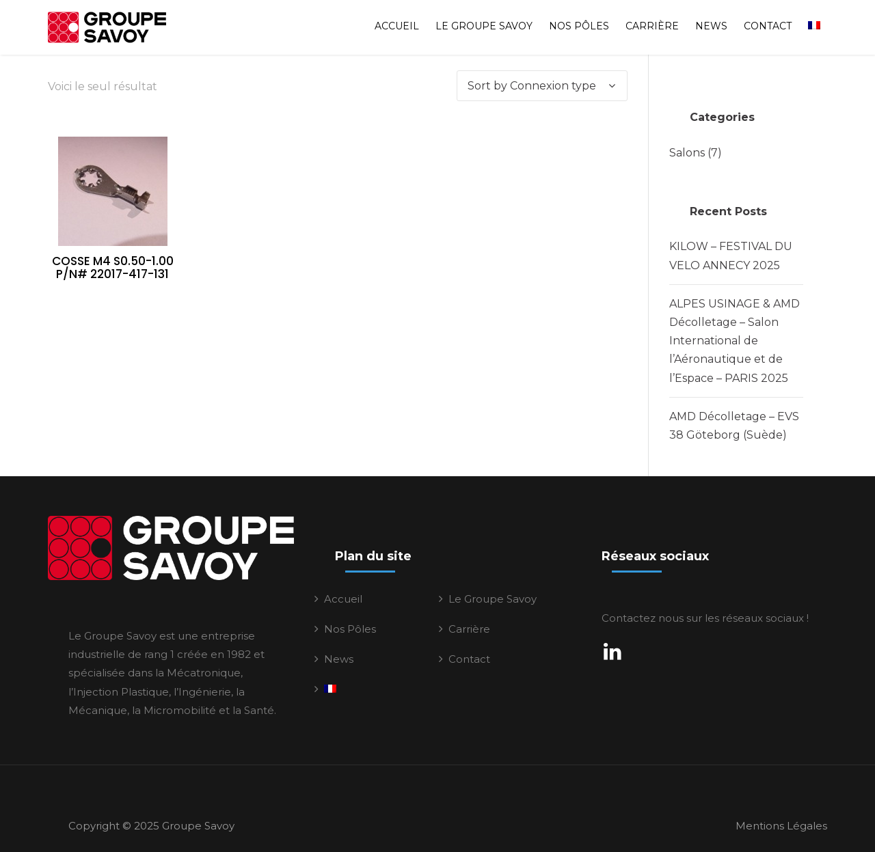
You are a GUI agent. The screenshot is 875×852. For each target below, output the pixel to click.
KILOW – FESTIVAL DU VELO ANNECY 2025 (730, 255)
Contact (768, 26)
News (711, 26)
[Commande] (542, 85)
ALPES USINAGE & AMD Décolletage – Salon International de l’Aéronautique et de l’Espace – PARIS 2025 (734, 341)
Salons (687, 152)
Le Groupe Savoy (484, 26)
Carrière (652, 26)
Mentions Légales (781, 825)
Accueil (397, 26)
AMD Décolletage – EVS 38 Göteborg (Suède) (734, 425)
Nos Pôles (579, 26)
